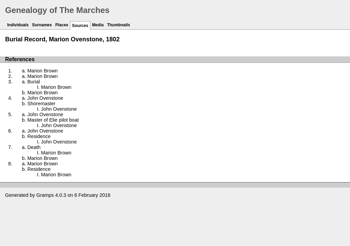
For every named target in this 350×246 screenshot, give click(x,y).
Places (61, 25)
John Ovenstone (45, 98)
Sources (80, 25)
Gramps (45, 195)
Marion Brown (42, 70)
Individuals (18, 25)
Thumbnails (118, 25)
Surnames (42, 25)
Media (98, 25)
